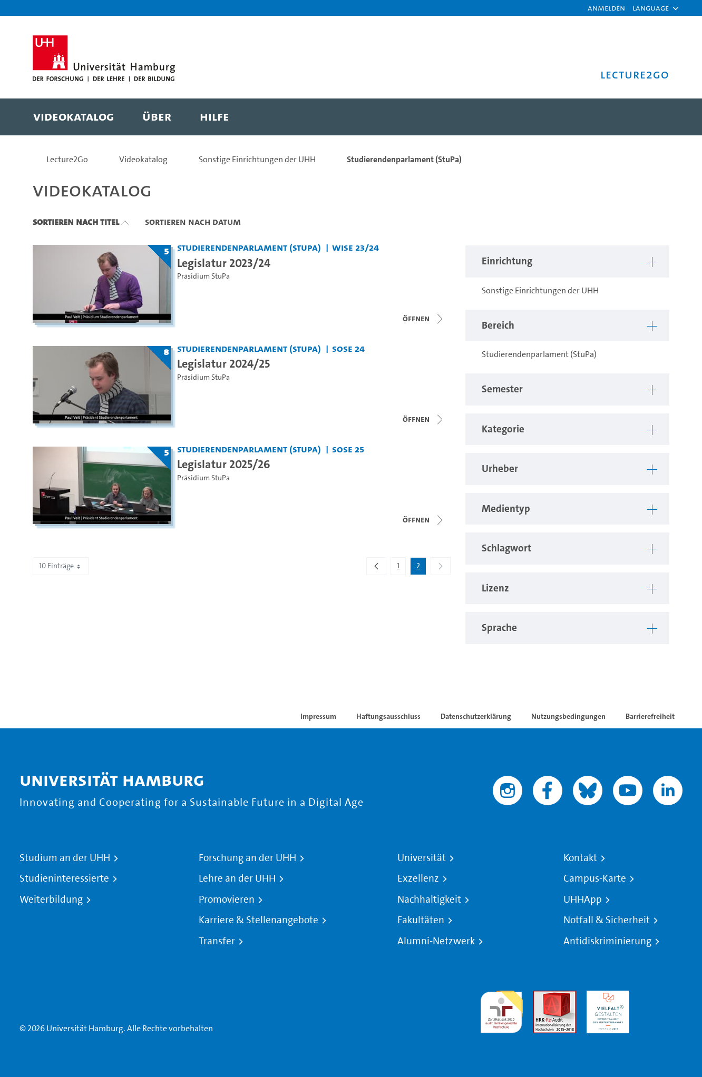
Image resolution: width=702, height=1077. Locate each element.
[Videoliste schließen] (423, 319)
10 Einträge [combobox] (60, 566)
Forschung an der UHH (247, 858)
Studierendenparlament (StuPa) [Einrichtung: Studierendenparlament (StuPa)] (249, 247)
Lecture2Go (67, 159)
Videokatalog (143, 159)
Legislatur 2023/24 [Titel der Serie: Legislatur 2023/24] (223, 263)
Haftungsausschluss (388, 716)
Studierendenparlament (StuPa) (404, 159)
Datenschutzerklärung (476, 716)
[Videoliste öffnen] (423, 419)
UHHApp (582, 899)
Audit (543, 996)
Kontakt (580, 858)
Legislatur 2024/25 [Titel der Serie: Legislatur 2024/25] (223, 363)
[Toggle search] (650, 116)
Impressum (318, 716)
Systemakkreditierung (661, 996)
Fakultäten (420, 920)
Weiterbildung (51, 899)
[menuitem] (74, 116)
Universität (421, 858)
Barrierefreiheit (650, 716)
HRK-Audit (605, 996)
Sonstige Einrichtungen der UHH (257, 159)
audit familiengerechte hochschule (501, 1009)
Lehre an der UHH (237, 878)
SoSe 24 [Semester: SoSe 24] (348, 348)
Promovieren (227, 899)
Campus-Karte (594, 878)
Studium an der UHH (64, 858)
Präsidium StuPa (203, 276)
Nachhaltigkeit (429, 899)
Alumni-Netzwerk (436, 941)
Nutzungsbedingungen (568, 716)
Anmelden (606, 7)
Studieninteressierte (64, 878)
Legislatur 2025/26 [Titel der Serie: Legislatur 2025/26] (223, 464)
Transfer (217, 941)
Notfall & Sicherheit (606, 920)
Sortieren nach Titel (76, 221)
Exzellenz (418, 878)
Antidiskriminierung (607, 941)
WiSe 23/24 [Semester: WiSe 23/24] (355, 247)
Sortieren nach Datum (193, 221)
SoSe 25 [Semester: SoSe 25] (348, 449)
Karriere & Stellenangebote (258, 920)
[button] (650, 8)
